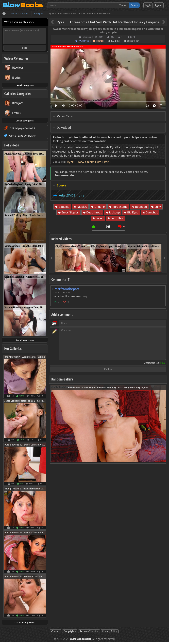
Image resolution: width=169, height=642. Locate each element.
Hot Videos (11, 145)
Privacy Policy (109, 631)
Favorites (84, 41)
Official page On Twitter (22, 135)
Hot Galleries (13, 348)
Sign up (158, 5)
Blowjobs (87, 37)
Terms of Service (89, 631)
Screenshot (133, 41)
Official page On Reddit (23, 128)
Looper (99, 41)
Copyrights (70, 631)
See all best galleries (25, 622)
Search (134, 5)
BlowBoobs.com (80, 639)
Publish (108, 369)
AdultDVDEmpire (71, 195)
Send (24, 48)
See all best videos (25, 340)
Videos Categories (16, 58)
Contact (55, 631)
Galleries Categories (17, 93)
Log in (148, 5)
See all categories (25, 85)
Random (115, 41)
